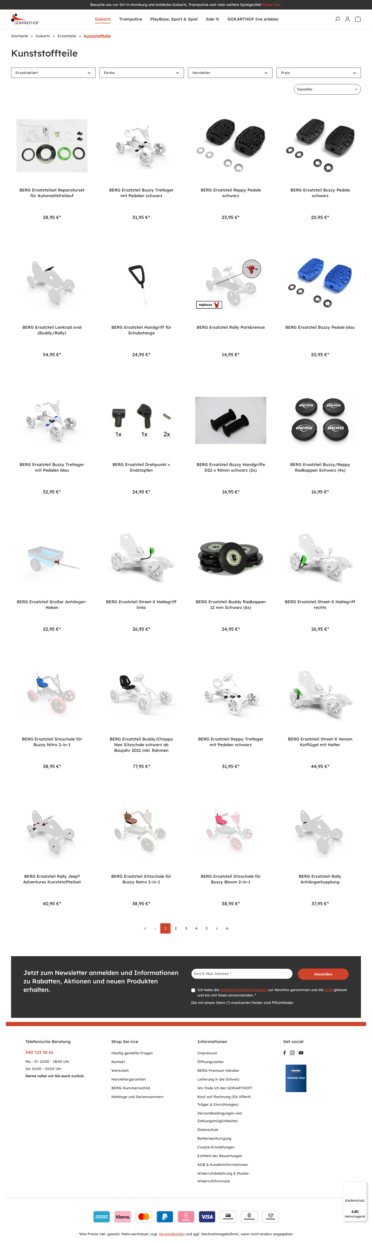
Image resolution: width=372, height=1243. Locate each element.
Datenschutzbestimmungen (243, 990)
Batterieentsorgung (214, 1138)
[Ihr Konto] (347, 19)
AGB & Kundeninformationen (222, 1164)
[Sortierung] (327, 89)
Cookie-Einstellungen (215, 1147)
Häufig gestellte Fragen (132, 1053)
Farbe (142, 72)
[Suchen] (337, 19)
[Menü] (364, 1185)
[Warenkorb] (358, 19)
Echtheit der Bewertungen (219, 1156)
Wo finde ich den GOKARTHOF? (224, 1088)
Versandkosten (172, 1234)
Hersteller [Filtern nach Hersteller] (230, 72)
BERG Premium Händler (218, 1070)
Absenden (323, 974)
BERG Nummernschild (130, 1088)
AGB (329, 990)
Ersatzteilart (53, 72)
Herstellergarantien (128, 1079)
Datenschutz (207, 1129)
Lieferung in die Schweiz (218, 1079)
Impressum (207, 1053)
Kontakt (118, 1061)
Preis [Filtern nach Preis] (319, 72)
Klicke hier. (272, 4)
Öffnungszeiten (210, 1061)
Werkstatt (120, 1070)
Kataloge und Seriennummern (137, 1096)
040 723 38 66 (39, 1052)
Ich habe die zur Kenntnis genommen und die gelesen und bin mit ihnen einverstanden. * (272, 993)
